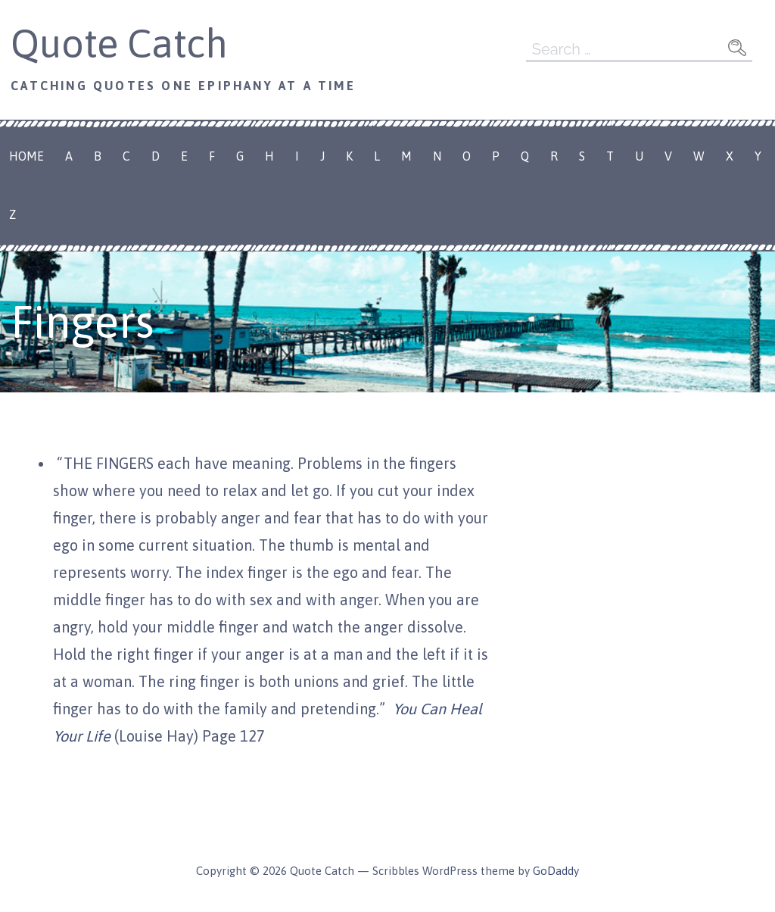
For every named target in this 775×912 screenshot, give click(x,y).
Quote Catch (119, 43)
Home (26, 156)
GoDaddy (556, 870)
